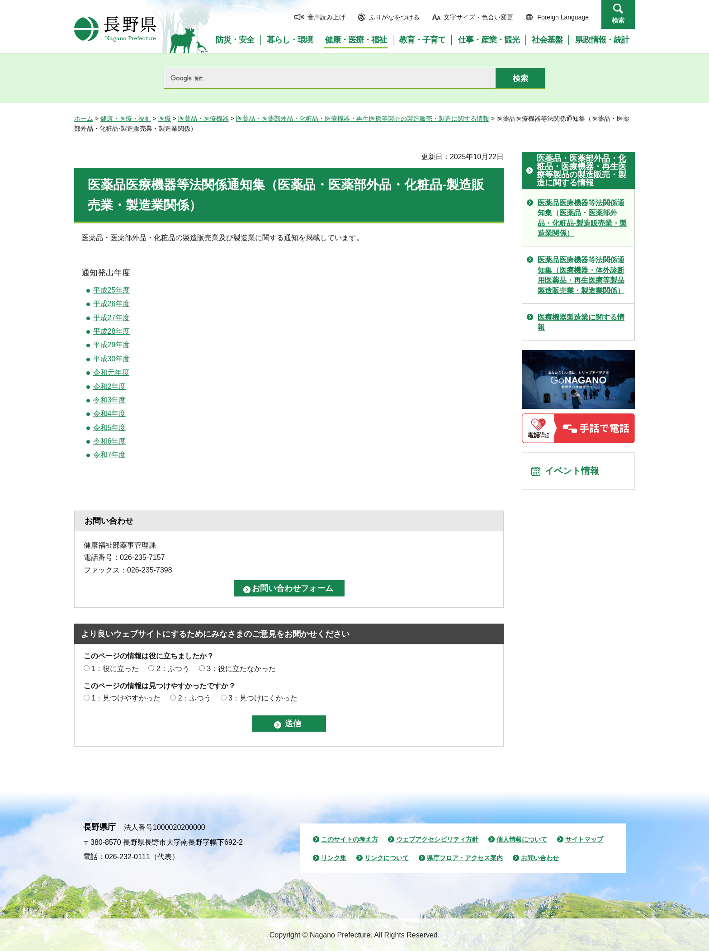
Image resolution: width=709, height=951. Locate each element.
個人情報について (521, 839)
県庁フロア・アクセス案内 (465, 857)
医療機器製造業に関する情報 (581, 322)
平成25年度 (111, 290)
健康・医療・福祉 (125, 118)
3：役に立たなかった (241, 668)
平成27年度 (111, 318)
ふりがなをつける (394, 17)
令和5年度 (109, 427)
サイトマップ (584, 839)
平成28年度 (111, 331)
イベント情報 (572, 471)
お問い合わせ (540, 857)
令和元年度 (111, 372)
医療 (164, 118)
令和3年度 (109, 400)
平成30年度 (111, 359)
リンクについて (386, 857)
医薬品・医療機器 (203, 118)
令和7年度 (109, 455)
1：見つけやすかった (126, 698)
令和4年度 (109, 413)
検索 (618, 20)
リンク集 (333, 857)
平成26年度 (111, 304)
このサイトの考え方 (349, 839)
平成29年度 (111, 345)
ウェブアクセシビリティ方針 (437, 839)
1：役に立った (115, 668)
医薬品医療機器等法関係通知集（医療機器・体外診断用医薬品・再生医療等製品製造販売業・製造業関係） (581, 275)
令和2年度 (109, 386)
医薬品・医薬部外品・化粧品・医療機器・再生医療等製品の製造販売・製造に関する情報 (362, 118)
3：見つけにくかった (263, 698)
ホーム (83, 118)
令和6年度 (109, 441)
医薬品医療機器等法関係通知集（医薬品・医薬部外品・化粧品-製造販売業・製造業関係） (582, 218)
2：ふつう (172, 668)
